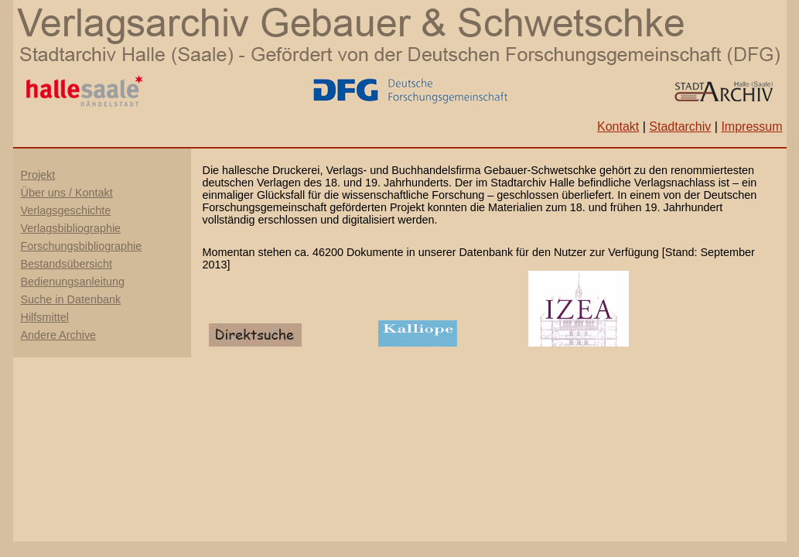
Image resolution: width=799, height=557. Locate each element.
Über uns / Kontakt (67, 192)
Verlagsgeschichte (66, 210)
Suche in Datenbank (71, 299)
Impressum (751, 126)
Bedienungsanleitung (73, 281)
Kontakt (618, 126)
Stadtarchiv (680, 126)
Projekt (38, 175)
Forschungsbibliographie (81, 246)
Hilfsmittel (45, 317)
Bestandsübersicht (66, 264)
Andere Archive (59, 335)
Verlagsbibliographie (71, 228)
